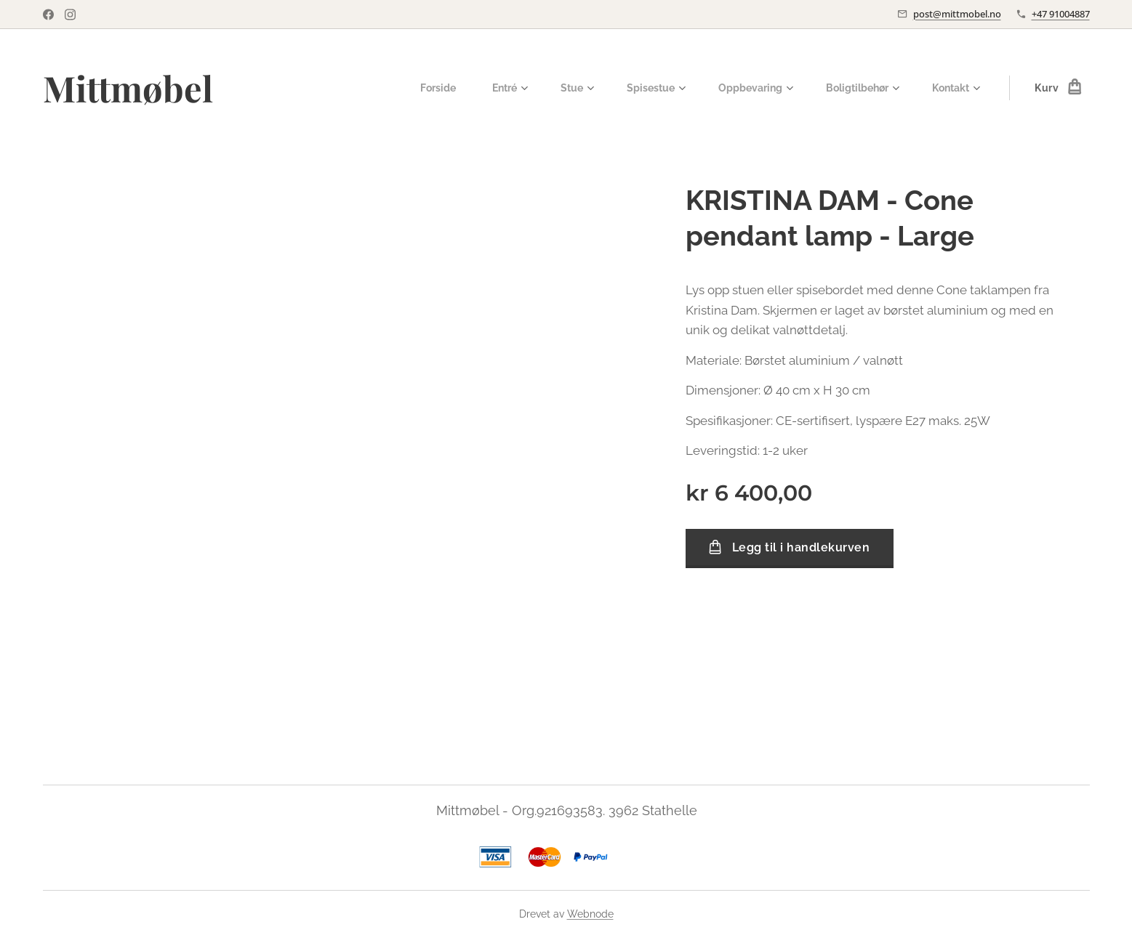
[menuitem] (418, 88)
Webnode (590, 914)
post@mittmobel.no (957, 13)
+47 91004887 (1061, 13)
